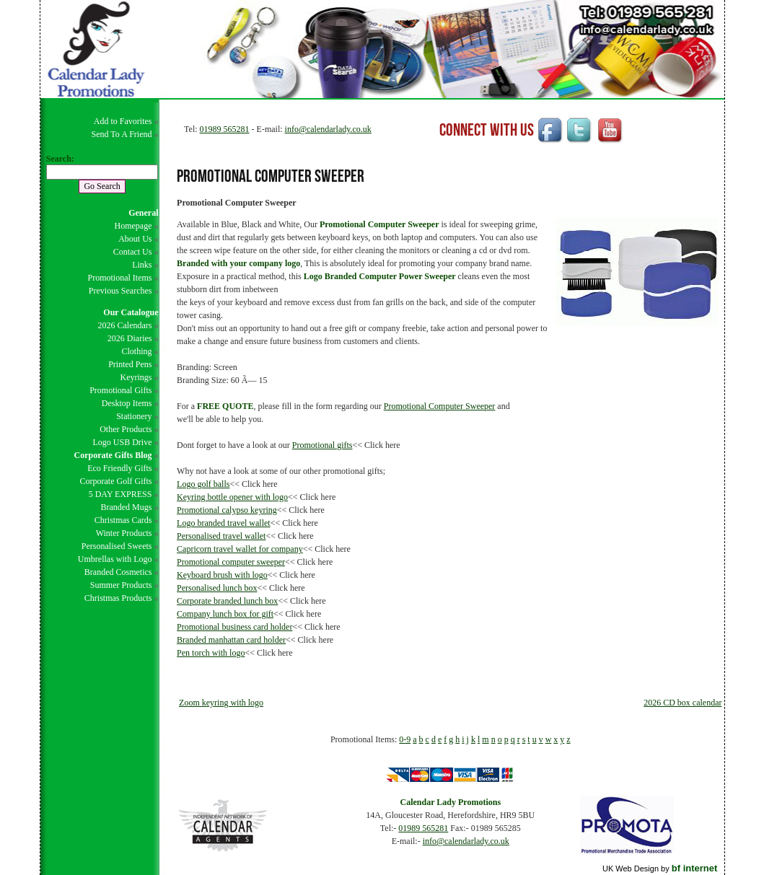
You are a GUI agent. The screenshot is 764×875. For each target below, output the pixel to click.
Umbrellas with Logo (115, 559)
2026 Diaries (129, 338)
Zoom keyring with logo (221, 703)
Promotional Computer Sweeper (440, 406)
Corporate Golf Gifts (115, 481)
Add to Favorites (123, 121)
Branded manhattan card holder (231, 640)
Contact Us (132, 252)
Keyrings (136, 377)
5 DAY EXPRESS (120, 494)
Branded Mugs (126, 507)
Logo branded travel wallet (224, 523)
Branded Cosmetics (118, 572)
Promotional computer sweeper (231, 562)
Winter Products (124, 533)
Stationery (134, 416)
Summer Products (121, 585)
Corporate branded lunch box (227, 601)
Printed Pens (130, 364)
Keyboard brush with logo (222, 575)
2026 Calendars (124, 325)
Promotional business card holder (234, 627)
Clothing (136, 351)
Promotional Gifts (120, 390)
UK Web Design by (659, 868)
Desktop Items (127, 403)
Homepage (133, 226)
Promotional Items (119, 278)
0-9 (404, 739)
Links (142, 265)
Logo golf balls (203, 484)
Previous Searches (120, 291)
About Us (135, 239)
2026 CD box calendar (682, 703)
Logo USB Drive (122, 442)
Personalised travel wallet (221, 536)
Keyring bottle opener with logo (232, 497)
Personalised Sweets (117, 546)
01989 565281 (225, 129)
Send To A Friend (122, 134)
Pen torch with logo (211, 653)
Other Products (126, 429)
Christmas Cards (123, 520)
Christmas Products (118, 598)
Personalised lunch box (217, 588)
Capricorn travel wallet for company (240, 549)
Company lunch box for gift (225, 614)
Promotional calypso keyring (227, 510)
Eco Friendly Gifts (119, 468)
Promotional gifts (322, 445)
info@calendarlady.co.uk (328, 129)
